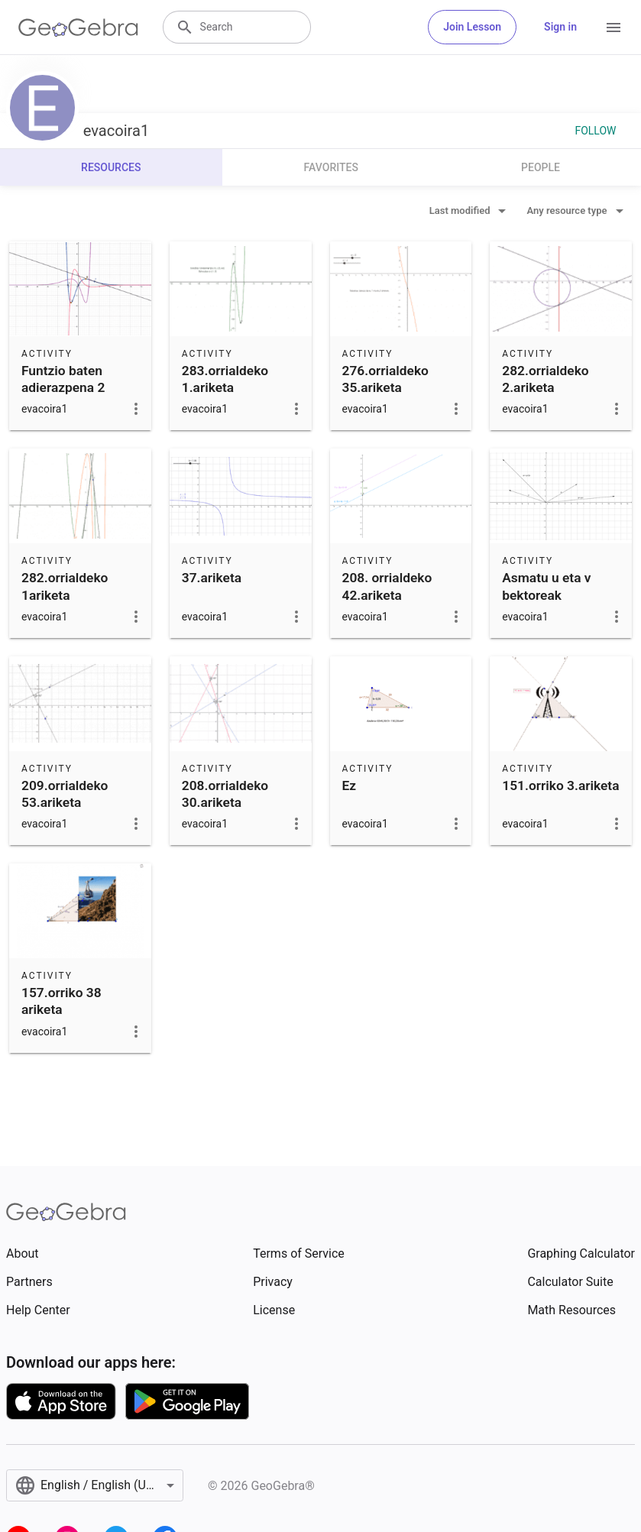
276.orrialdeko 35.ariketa (385, 379)
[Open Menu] (613, 27)
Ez (349, 785)
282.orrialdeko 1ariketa (64, 586)
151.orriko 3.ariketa (560, 785)
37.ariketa (211, 577)
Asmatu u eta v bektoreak (546, 586)
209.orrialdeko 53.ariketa (64, 794)
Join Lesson (472, 27)
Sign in (560, 27)
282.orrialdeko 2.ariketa (545, 379)
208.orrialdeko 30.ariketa (225, 794)
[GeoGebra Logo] (78, 27)
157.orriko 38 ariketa (61, 1001)
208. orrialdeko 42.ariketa (387, 586)
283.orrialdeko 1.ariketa (225, 379)
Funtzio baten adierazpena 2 (63, 379)
